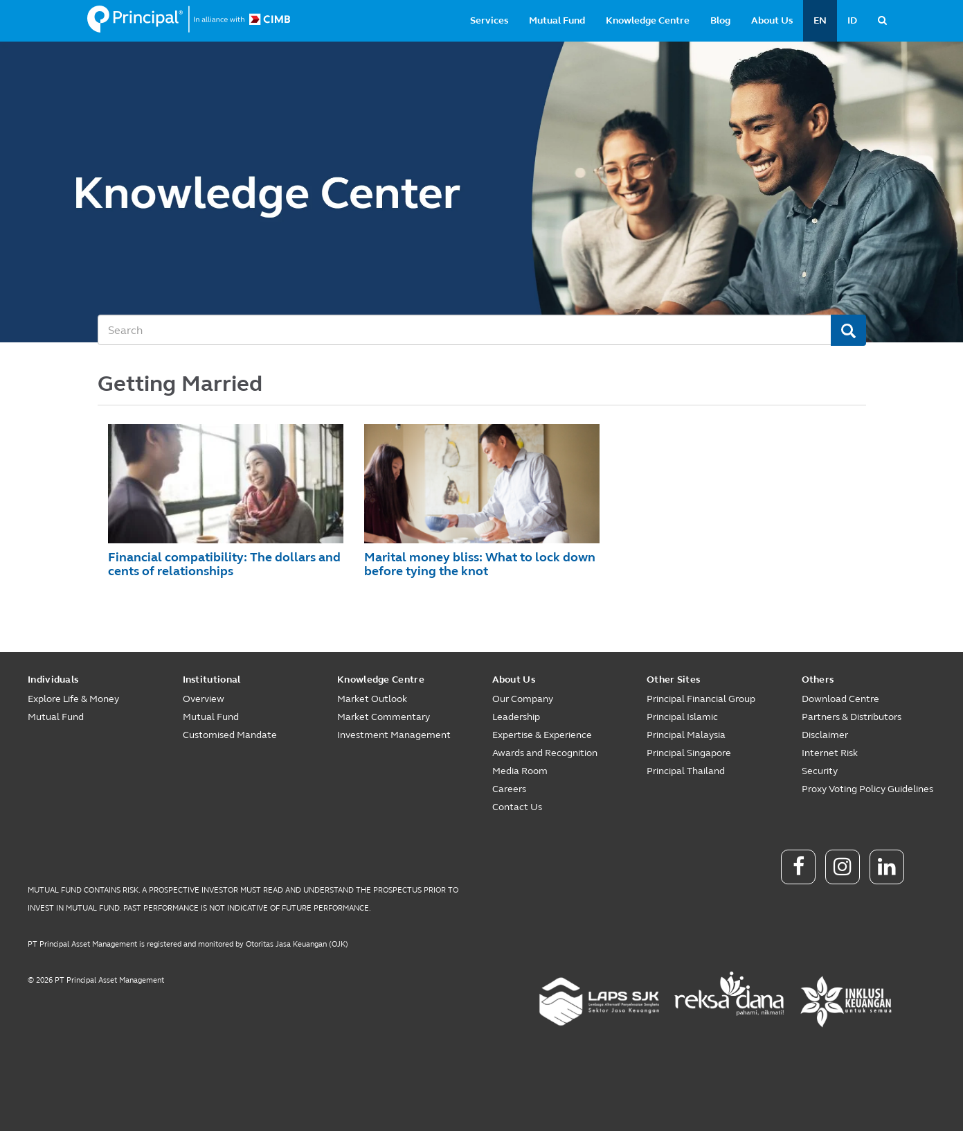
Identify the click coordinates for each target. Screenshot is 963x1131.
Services (489, 20)
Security (820, 771)
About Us (772, 20)
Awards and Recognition (544, 753)
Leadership (516, 717)
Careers (509, 789)
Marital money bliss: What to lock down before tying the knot (479, 564)
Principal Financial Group (701, 699)
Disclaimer (825, 735)
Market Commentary (383, 717)
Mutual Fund (557, 20)
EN (820, 20)
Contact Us (517, 807)
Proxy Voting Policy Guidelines (867, 789)
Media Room (520, 771)
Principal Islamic (682, 717)
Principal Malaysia (686, 735)
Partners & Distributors (851, 717)
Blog (720, 20)
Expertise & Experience (542, 735)
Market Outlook (372, 699)
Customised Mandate (230, 735)
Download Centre (840, 699)
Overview (203, 699)
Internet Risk (830, 753)
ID (852, 20)
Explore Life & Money (73, 699)
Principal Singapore (689, 753)
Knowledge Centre (648, 20)
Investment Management (394, 735)
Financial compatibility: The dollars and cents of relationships (224, 564)
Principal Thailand (686, 771)
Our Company (522, 699)
